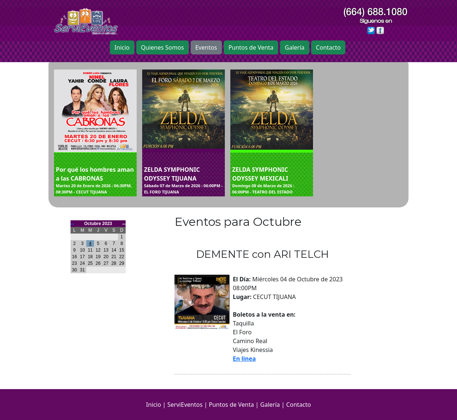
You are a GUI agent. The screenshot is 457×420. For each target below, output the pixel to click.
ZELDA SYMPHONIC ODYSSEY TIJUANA (183, 180)
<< (72, 224)
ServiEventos (185, 405)
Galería (295, 47)
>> (124, 224)
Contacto (328, 47)
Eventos (206, 47)
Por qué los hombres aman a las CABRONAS (95, 180)
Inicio (122, 47)
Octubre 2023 (98, 223)
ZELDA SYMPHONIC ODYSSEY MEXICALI (271, 180)
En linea (244, 359)
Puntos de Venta (251, 47)
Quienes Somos (162, 47)
